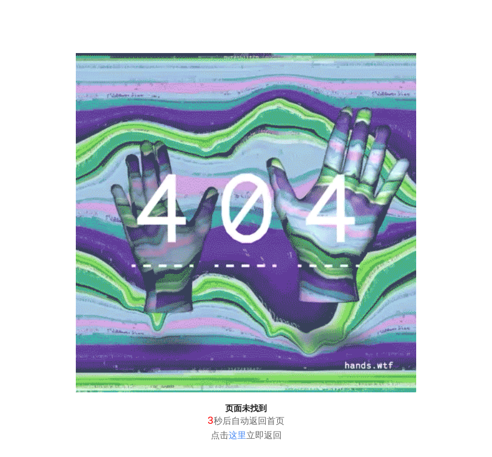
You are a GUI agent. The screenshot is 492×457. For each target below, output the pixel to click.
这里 (237, 435)
